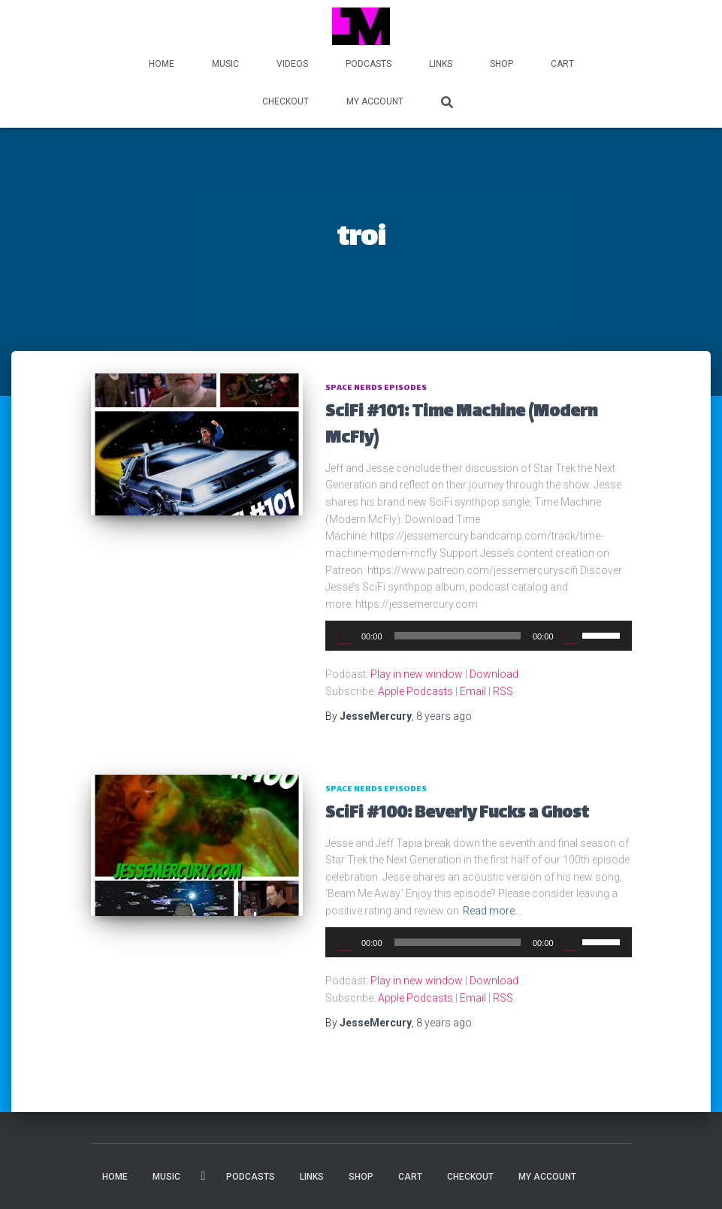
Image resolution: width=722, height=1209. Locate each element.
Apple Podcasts (415, 691)
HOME (161, 64)
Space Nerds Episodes (376, 388)
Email (473, 691)
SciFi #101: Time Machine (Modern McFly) (461, 426)
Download (494, 674)
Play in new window (416, 674)
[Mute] (570, 635)
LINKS (440, 64)
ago (444, 716)
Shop (501, 64)
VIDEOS (292, 64)
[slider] (457, 635)
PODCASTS (368, 64)
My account (374, 101)
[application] (478, 636)
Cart (562, 64)
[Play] (344, 635)
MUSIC (225, 64)
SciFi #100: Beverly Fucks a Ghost (457, 814)
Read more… (492, 911)
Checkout (285, 101)
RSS (503, 691)
